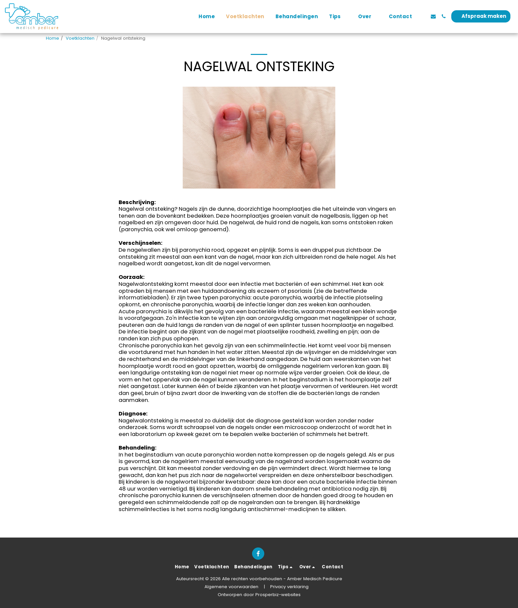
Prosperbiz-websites (278, 594)
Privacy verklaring (289, 587)
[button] (338, 16)
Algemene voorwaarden (231, 587)
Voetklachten (80, 38)
